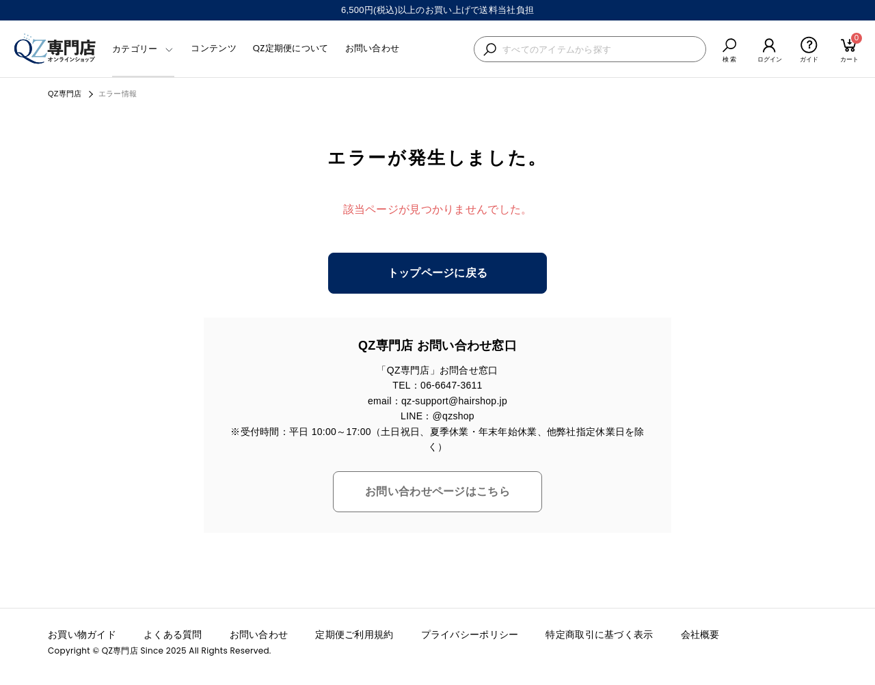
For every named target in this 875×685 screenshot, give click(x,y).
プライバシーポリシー (470, 634)
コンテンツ (213, 48)
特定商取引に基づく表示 (599, 634)
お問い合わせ (372, 48)
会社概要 (700, 634)
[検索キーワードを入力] (600, 49)
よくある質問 (173, 634)
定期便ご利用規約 (354, 634)
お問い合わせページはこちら (437, 491)
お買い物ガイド (82, 634)
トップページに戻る (438, 273)
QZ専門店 (65, 93)
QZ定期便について (291, 48)
